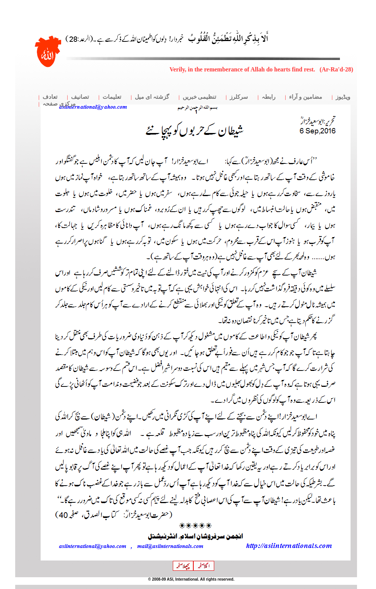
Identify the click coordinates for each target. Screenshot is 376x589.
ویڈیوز (343, 97)
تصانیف (80, 97)
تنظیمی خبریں (199, 97)
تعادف (50, 97)
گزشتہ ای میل (152, 97)
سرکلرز (239, 97)
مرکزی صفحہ (59, 104)
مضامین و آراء (305, 97)
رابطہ (268, 97)
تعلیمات (112, 97)
